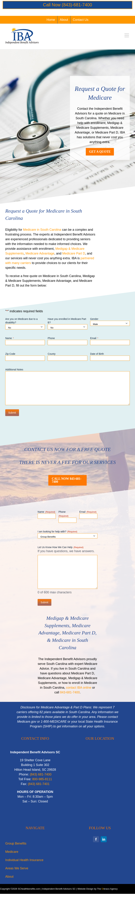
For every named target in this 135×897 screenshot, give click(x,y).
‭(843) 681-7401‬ (38, 784)
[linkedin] (104, 839)
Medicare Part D (73, 253)
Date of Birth (97, 353)
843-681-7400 (70, 692)
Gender (94, 319)
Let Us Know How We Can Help (60, 547)
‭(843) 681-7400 (40, 774)
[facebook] (96, 839)
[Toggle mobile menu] (127, 35)
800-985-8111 (42, 779)
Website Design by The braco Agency (98, 888)
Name (9, 338)
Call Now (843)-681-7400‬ (67, 4)
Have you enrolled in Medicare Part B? (67, 321)
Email (94, 338)
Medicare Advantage (39, 253)
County (51, 353)
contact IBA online (78, 687)
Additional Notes (14, 369)
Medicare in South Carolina (42, 229)
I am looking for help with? (57, 531)
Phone (51, 338)
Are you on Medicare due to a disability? (21, 321)
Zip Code (10, 353)
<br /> (100, 785)
